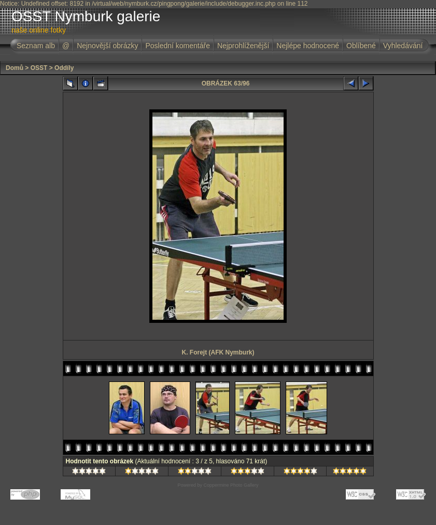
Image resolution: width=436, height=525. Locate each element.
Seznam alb (36, 45)
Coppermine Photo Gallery (230, 485)
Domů (14, 68)
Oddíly (64, 68)
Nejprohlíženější (243, 45)
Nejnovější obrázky (107, 45)
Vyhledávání (403, 45)
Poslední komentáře (177, 45)
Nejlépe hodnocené (307, 45)
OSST (39, 68)
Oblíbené (361, 45)
